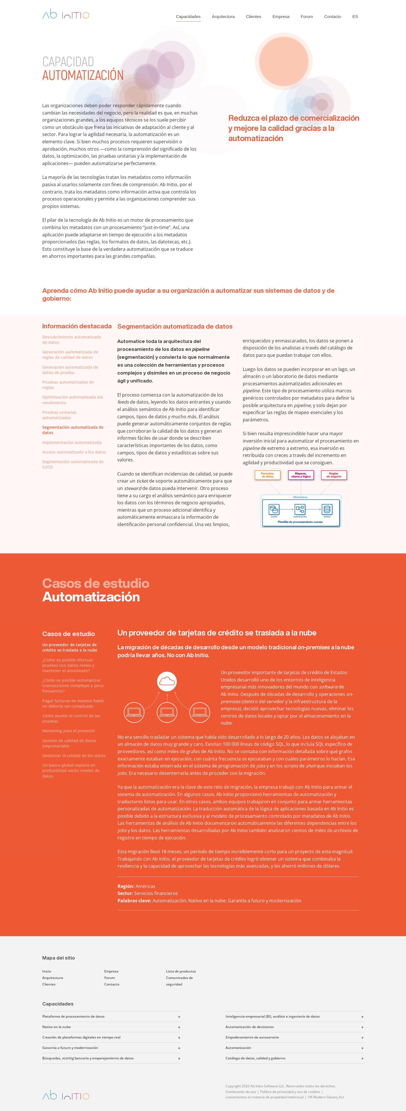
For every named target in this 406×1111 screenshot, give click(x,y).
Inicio (46, 971)
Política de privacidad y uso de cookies (290, 1091)
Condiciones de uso (241, 1091)
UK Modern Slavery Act (326, 1097)
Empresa (281, 16)
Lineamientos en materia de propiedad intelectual (265, 1097)
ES (355, 16)
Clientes (253, 16)
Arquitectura (223, 16)
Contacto (332, 16)
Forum (307, 16)
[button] (142, 1016)
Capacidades (188, 16)
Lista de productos (181, 971)
